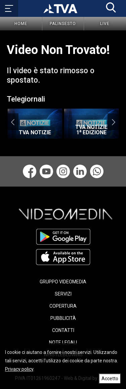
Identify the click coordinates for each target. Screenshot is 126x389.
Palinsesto (63, 23)
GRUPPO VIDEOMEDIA (63, 281)
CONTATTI (63, 330)
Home (20, 23)
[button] (111, 7)
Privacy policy (19, 369)
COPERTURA (63, 306)
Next (113, 121)
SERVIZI (63, 294)
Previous (12, 121)
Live (105, 23)
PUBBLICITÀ (63, 318)
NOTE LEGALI (63, 342)
